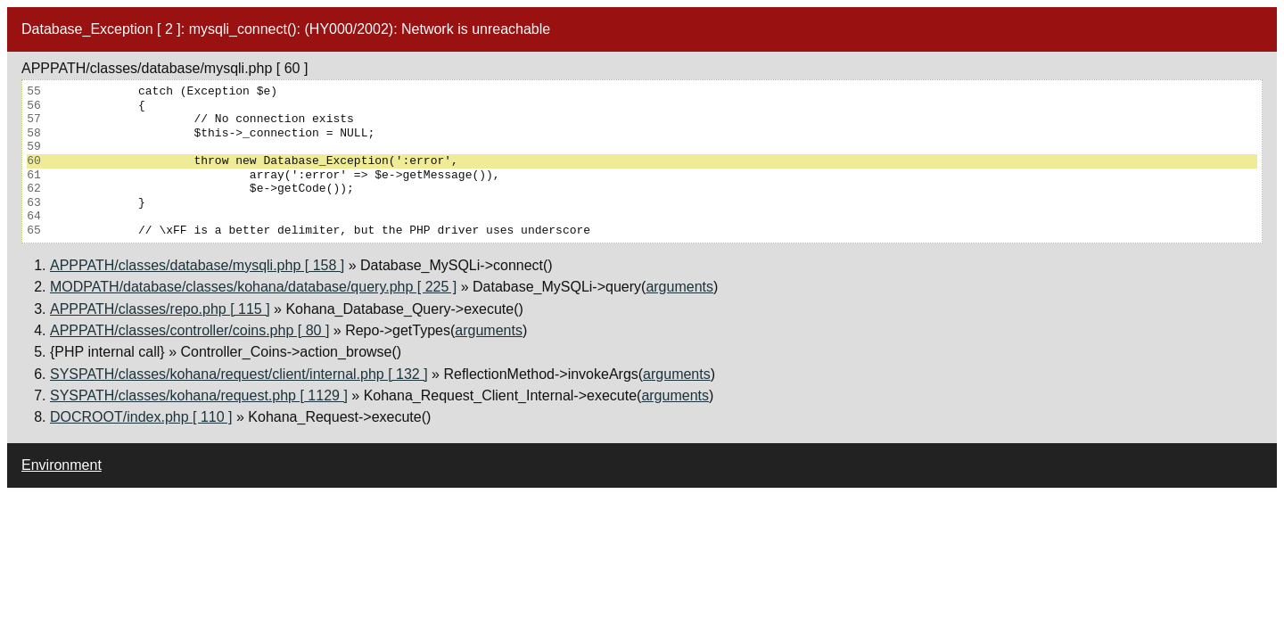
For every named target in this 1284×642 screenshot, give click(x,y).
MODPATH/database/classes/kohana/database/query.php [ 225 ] (253, 286)
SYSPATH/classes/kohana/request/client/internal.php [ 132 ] (239, 374)
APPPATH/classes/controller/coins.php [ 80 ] (189, 330)
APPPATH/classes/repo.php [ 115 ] (160, 309)
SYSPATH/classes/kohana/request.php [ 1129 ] (199, 395)
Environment (61, 465)
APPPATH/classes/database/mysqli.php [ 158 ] (197, 265)
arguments (679, 286)
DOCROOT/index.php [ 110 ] (141, 416)
